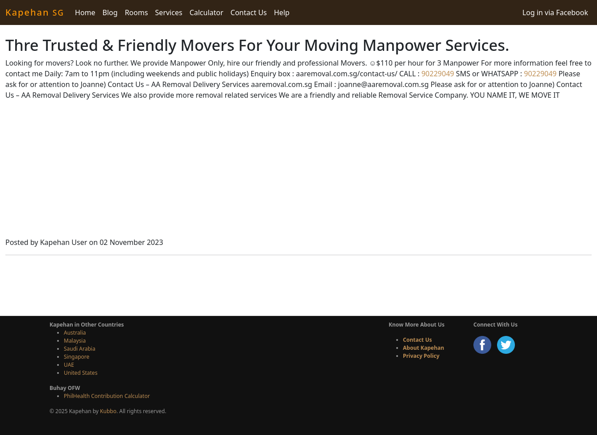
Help (282, 12)
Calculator (207, 12)
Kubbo (108, 411)
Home (85, 12)
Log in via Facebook (555, 12)
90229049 (436, 74)
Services (168, 12)
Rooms (136, 12)
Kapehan (34, 12)
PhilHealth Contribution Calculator (107, 396)
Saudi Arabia (79, 348)
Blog (110, 12)
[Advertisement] (298, 170)
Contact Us (249, 12)
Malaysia (75, 340)
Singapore (76, 356)
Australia (75, 332)
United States (80, 373)
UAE (69, 365)
